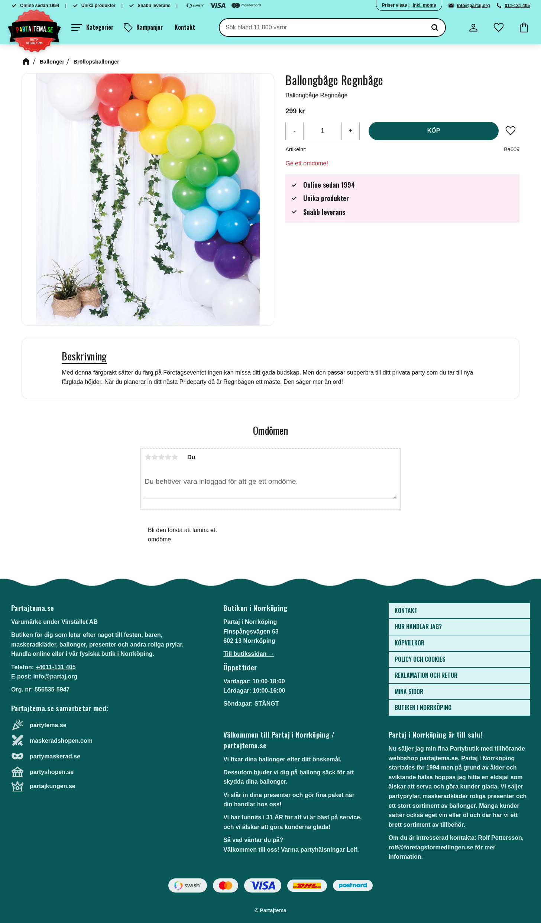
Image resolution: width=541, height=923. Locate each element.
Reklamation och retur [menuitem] (426, 675)
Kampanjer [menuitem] (149, 27)
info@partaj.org (473, 5)
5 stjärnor (174, 457)
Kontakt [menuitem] (185, 27)
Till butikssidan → (248, 654)
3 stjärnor (161, 457)
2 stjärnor (154, 457)
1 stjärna (148, 457)
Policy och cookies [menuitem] (420, 659)
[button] (92, 27)
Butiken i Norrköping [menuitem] (423, 707)
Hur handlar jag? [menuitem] (418, 626)
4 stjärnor (168, 457)
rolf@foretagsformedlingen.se (431, 847)
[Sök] (434, 27)
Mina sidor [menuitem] (409, 691)
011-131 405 (517, 5)
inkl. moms (424, 5)
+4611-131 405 (55, 667)
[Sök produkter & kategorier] (322, 27)
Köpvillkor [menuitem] (409, 642)
